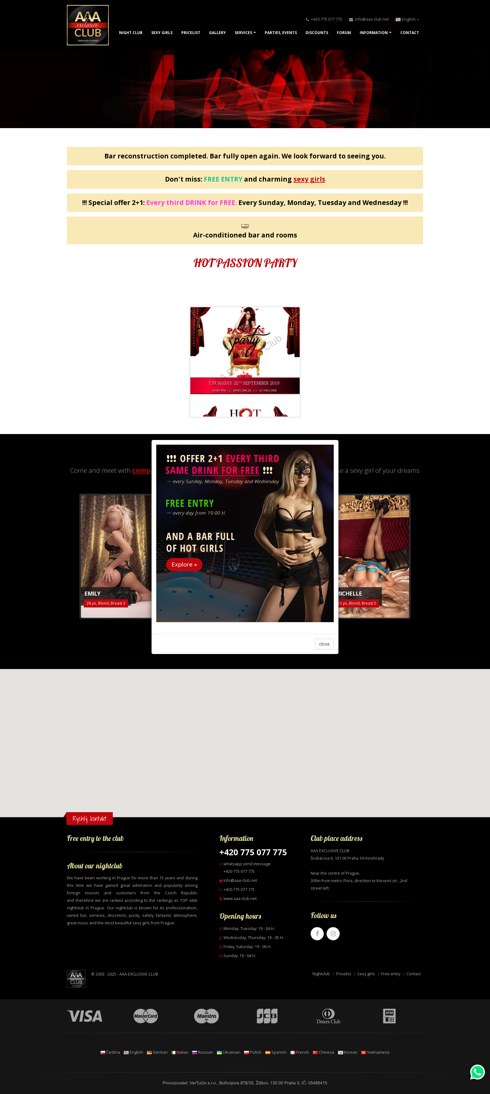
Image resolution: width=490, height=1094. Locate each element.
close (324, 644)
